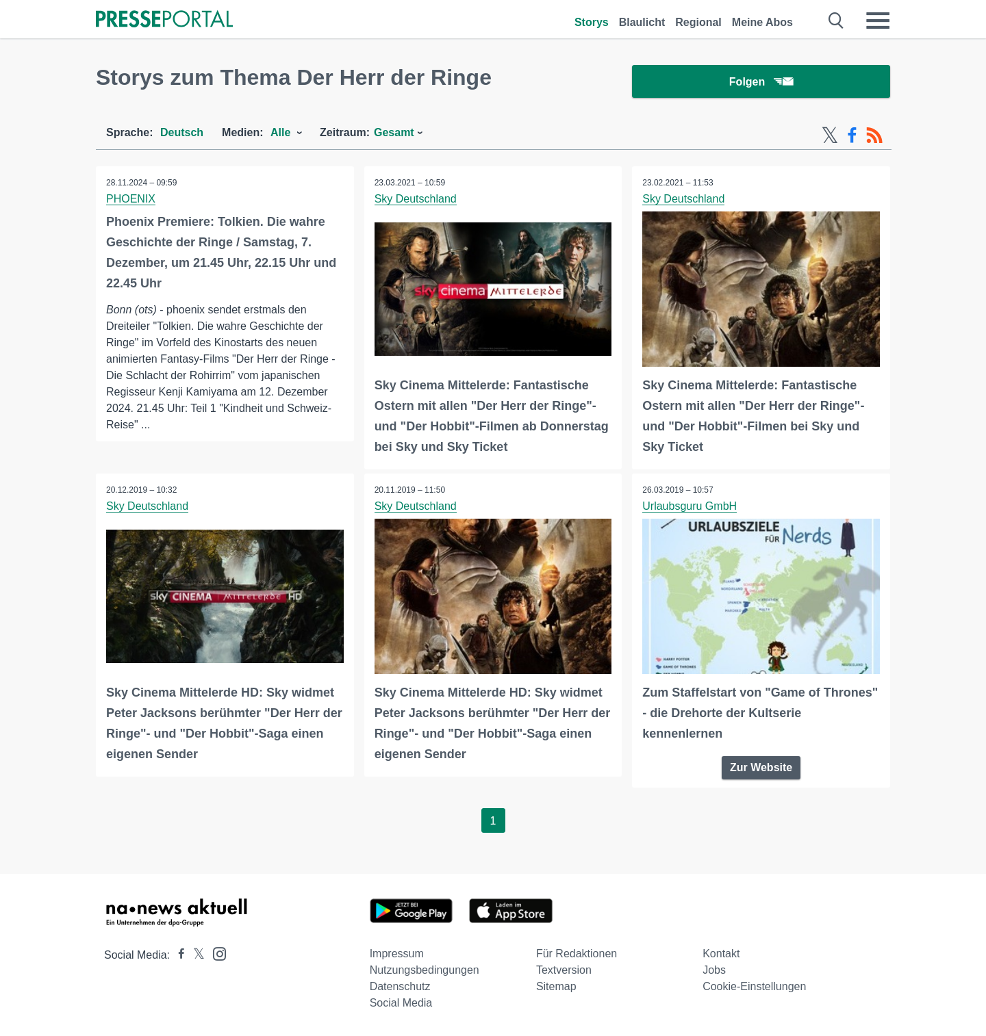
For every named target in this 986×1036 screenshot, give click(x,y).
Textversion (564, 970)
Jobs (714, 970)
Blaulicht (642, 22)
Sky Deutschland (416, 199)
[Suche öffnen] (836, 20)
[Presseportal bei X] (195, 955)
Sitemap (556, 986)
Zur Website (761, 767)
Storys (591, 22)
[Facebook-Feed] (852, 135)
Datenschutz (400, 986)
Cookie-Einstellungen (754, 986)
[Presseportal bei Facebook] (177, 955)
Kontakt (721, 953)
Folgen (761, 82)
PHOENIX (130, 199)
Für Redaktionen (576, 953)
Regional (698, 22)
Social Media (401, 1003)
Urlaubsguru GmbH (689, 506)
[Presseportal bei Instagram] (215, 953)
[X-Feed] (830, 135)
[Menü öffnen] (877, 20)
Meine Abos (762, 22)
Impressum (397, 953)
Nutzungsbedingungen (424, 970)
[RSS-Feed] (874, 135)
